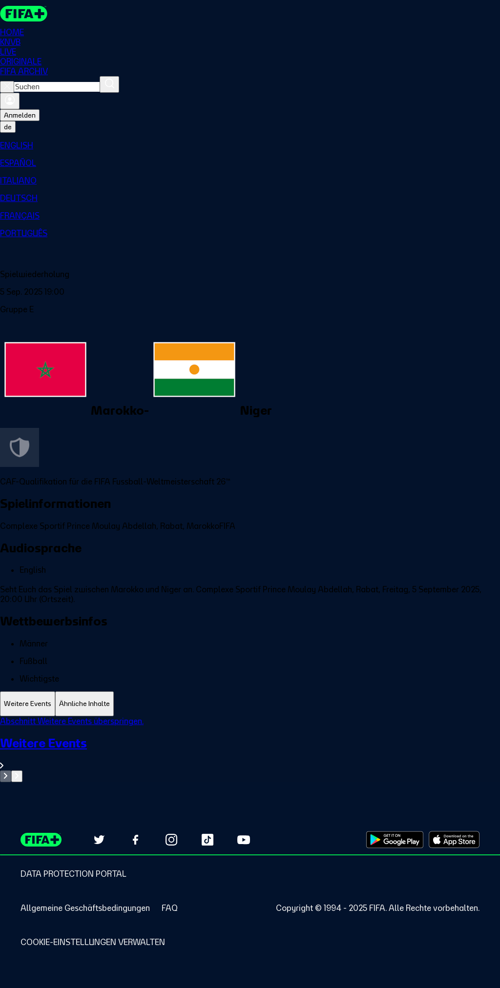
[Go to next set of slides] (16, 776)
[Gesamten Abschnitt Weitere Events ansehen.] (250, 753)
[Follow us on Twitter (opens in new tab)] (99, 839)
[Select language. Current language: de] (8, 127)
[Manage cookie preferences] (93, 942)
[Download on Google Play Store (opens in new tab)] (395, 839)
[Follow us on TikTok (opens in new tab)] (207, 839)
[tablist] (250, 703)
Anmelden (20, 115)
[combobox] (57, 87)
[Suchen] (109, 84)
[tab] (27, 703)
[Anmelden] (10, 101)
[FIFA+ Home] (23, 13)
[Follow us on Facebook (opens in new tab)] (135, 839)
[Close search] (7, 87)
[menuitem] (250, 145)
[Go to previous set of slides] (5, 776)
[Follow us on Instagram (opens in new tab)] (171, 839)
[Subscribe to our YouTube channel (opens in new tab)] (243, 839)
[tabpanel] (250, 749)
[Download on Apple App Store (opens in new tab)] (454, 839)
